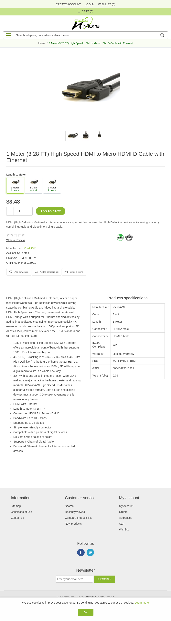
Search (69, 506)
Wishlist (123, 529)
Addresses (125, 517)
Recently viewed (75, 511)
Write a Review (15, 240)
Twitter (90, 552)
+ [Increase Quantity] (29, 211)
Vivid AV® (30, 248)
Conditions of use (21, 511)
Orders (123, 511)
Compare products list (78, 517)
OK (85, 612)
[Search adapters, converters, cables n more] (85, 35)
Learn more (142, 602)
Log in (89, 4)
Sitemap (16, 506)
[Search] (162, 35)
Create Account (68, 4)
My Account (126, 506)
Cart (121, 523)
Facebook (81, 552)
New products (73, 523)
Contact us (17, 517)
